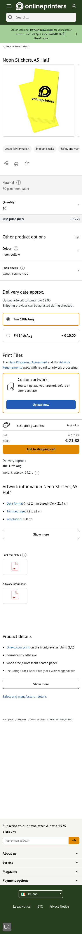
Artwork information (17, 149)
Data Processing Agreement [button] (28, 362)
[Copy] (64, 34)
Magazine (38, 871)
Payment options (38, 880)
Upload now (41, 405)
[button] (39, 100)
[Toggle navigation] (8, 6)
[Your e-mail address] (36, 840)
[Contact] (7, 927)
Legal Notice (22, 906)
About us (38, 853)
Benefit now (41, 38)
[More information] (16, 248)
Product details (45, 149)
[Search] (10, 17)
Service (38, 862)
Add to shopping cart (41, 449)
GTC (40, 906)
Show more (41, 534)
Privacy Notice (59, 906)
